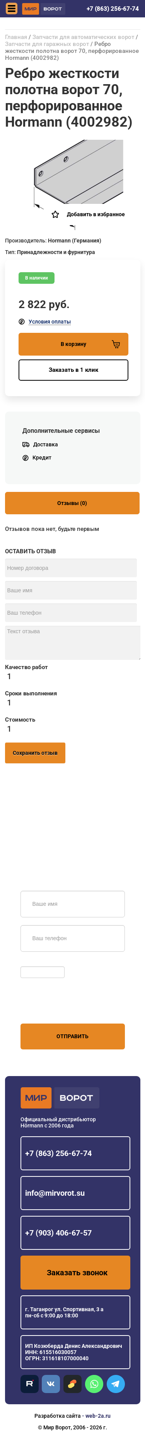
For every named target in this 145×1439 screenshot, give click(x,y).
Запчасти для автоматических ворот (83, 37)
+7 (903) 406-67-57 (58, 1232)
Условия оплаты (50, 322)
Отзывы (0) (72, 503)
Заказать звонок (77, 1272)
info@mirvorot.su (55, 1193)
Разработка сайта (57, 1416)
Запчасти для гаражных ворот (47, 44)
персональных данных (49, 1009)
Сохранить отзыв (35, 753)
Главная (16, 37)
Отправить (72, 1036)
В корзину (90, 344)
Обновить (35, 962)
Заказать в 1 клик (73, 369)
